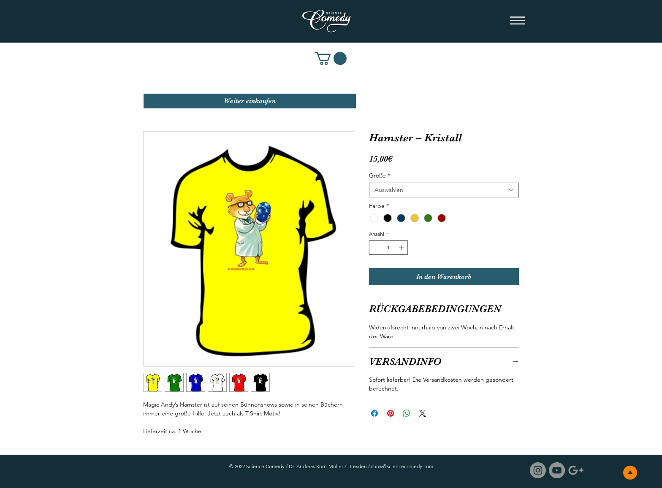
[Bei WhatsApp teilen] (407, 413)
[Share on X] (423, 413)
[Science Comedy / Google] (576, 470)
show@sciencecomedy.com (402, 466)
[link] (331, 58)
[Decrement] (375, 247)
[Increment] (402, 247)
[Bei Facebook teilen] (374, 413)
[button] (517, 21)
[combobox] (444, 190)
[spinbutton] (388, 247)
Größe (379, 175)
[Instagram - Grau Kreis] (538, 470)
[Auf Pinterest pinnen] (390, 413)
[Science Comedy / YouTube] (557, 470)
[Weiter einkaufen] (250, 101)
